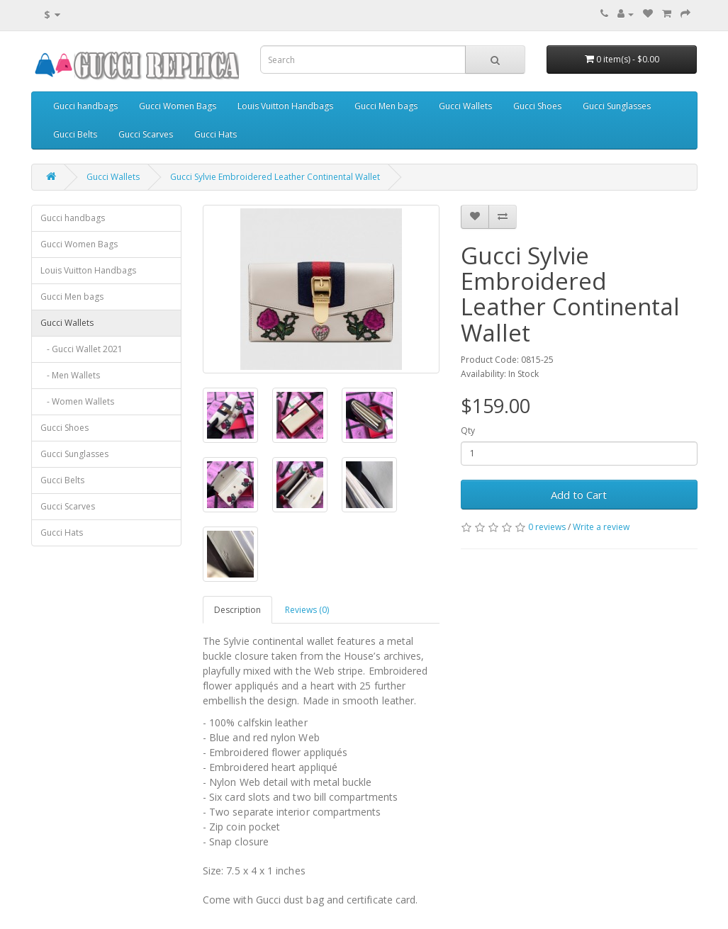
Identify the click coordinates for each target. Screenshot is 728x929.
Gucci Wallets (465, 106)
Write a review (601, 527)
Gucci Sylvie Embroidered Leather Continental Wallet (275, 177)
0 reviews (547, 527)
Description (237, 610)
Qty (468, 430)
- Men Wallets (70, 375)
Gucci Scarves (145, 134)
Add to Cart (579, 495)
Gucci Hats (215, 134)
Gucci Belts (75, 134)
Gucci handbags (85, 106)
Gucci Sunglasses (617, 106)
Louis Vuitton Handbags (285, 106)
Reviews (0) (307, 610)
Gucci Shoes (537, 106)
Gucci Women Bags (177, 106)
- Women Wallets (77, 401)
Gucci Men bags (386, 106)
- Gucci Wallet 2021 (81, 349)
